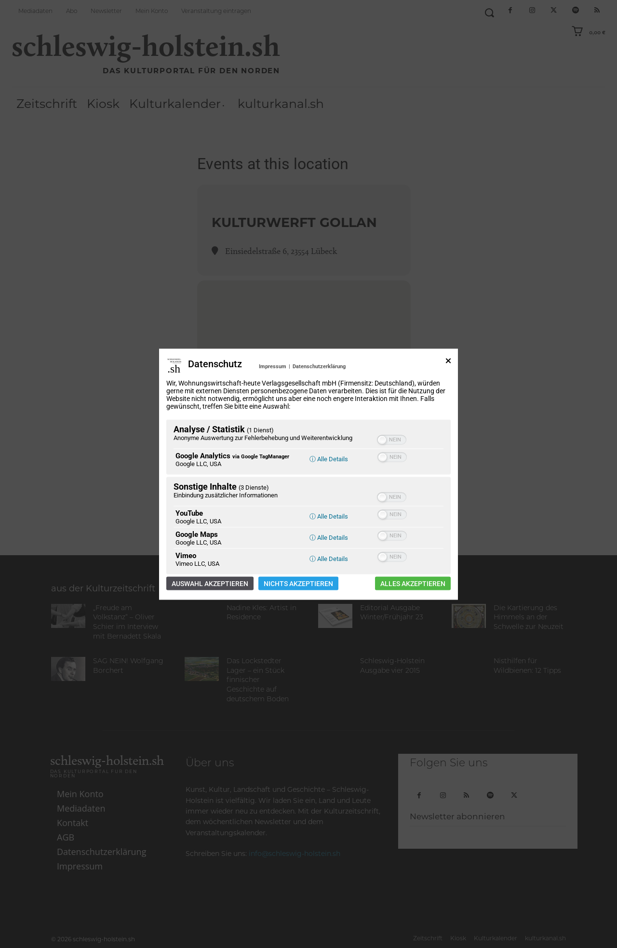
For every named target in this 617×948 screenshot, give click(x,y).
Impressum (272, 366)
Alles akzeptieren (412, 583)
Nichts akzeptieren (298, 583)
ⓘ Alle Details (328, 458)
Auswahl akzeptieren (210, 583)
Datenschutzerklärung (319, 366)
